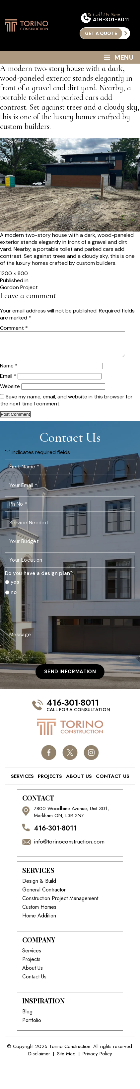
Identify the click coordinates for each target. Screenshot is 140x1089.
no (14, 597)
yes (15, 587)
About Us (79, 781)
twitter (70, 757)
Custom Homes (39, 912)
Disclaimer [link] (39, 1058)
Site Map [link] (66, 1058)
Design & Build (39, 886)
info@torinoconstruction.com (69, 846)
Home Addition (39, 920)
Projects (50, 781)
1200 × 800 (14, 273)
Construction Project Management (60, 903)
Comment (14, 327)
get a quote (101, 33)
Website (10, 391)
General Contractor (44, 894)
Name (9, 370)
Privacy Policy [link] (97, 1058)
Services (22, 781)
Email (8, 380)
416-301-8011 (111, 19)
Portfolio (31, 1025)
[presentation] (55, 617)
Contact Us (112, 781)
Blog (27, 1016)
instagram (91, 757)
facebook (48, 757)
